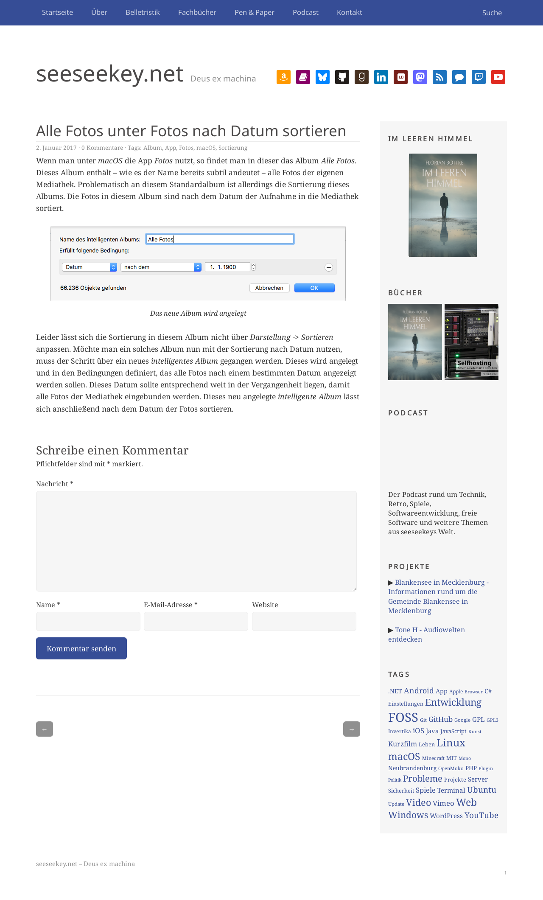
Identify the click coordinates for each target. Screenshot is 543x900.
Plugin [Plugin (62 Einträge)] (486, 768)
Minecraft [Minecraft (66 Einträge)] (433, 758)
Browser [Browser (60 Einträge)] (474, 691)
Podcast (306, 12)
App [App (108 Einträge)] (442, 691)
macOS (206, 147)
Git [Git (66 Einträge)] (423, 720)
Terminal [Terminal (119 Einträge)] (451, 790)
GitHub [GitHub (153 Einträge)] (440, 719)
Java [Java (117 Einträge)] (432, 730)
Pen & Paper (254, 12)
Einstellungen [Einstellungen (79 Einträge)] (405, 703)
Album (152, 147)
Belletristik (143, 12)
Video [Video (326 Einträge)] (418, 802)
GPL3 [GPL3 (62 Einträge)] (492, 720)
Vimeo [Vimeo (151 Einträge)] (443, 803)
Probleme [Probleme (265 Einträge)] (422, 778)
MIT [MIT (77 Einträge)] (451, 758)
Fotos (186, 147)
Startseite (57, 12)
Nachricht (54, 483)
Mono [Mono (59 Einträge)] (465, 758)
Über (99, 12)
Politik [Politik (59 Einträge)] (394, 780)
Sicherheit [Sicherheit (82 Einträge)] (401, 790)
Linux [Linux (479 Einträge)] (451, 742)
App (170, 147)
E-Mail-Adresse (171, 604)
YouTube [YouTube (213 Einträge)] (481, 815)
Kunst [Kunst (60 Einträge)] (474, 731)
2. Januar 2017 (56, 147)
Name (48, 604)
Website (265, 604)
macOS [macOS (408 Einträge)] (404, 756)
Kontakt (349, 12)
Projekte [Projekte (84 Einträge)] (455, 779)
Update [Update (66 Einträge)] (396, 804)
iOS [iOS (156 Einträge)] (418, 730)
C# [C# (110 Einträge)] (488, 691)
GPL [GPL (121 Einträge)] (478, 719)
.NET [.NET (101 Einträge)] (395, 691)
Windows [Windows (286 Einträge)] (408, 815)
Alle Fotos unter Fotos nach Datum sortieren (191, 130)
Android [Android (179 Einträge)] (419, 690)
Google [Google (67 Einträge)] (462, 720)
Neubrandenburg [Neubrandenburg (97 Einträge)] (412, 768)
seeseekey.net (110, 73)
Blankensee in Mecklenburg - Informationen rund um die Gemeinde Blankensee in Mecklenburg (438, 596)
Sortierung (232, 147)
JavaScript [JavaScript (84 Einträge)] (453, 731)
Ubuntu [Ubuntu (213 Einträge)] (481, 789)
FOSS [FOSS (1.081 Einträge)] (403, 717)
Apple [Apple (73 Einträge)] (456, 691)
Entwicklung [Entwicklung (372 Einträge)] (453, 702)
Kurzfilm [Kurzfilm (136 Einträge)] (402, 744)
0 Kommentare (102, 147)
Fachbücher (197, 12)
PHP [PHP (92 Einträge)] (471, 768)
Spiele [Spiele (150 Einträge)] (426, 790)
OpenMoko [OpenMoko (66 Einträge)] (451, 768)
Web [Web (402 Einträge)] (466, 802)
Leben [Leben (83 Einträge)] (427, 744)
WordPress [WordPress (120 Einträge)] (446, 815)
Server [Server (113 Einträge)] (478, 779)
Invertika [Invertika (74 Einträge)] (399, 731)
